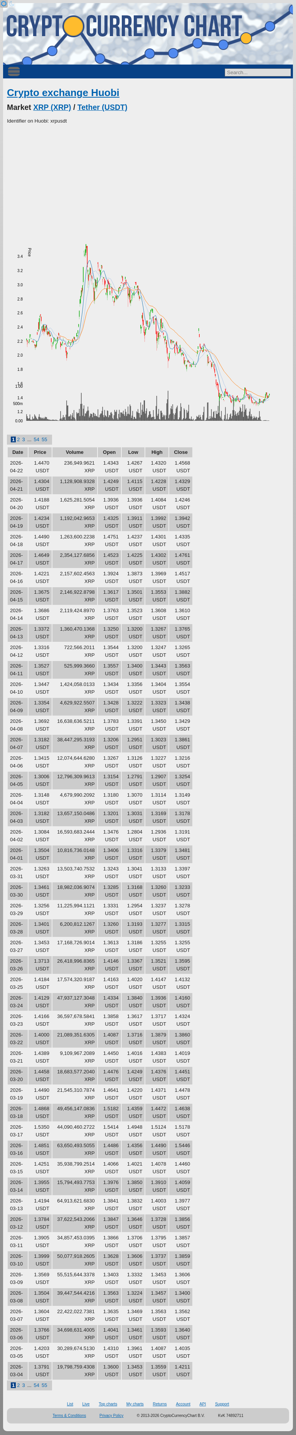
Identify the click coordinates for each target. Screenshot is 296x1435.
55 (44, 439)
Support (222, 1404)
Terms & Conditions (69, 1415)
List (70, 1404)
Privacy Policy (111, 1415)
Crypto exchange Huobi (63, 92)
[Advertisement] (148, 182)
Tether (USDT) (102, 107)
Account (183, 1404)
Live (85, 1404)
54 (36, 439)
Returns (159, 1404)
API (203, 1404)
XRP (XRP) (52, 107)
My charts (135, 1404)
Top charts (108, 1404)
